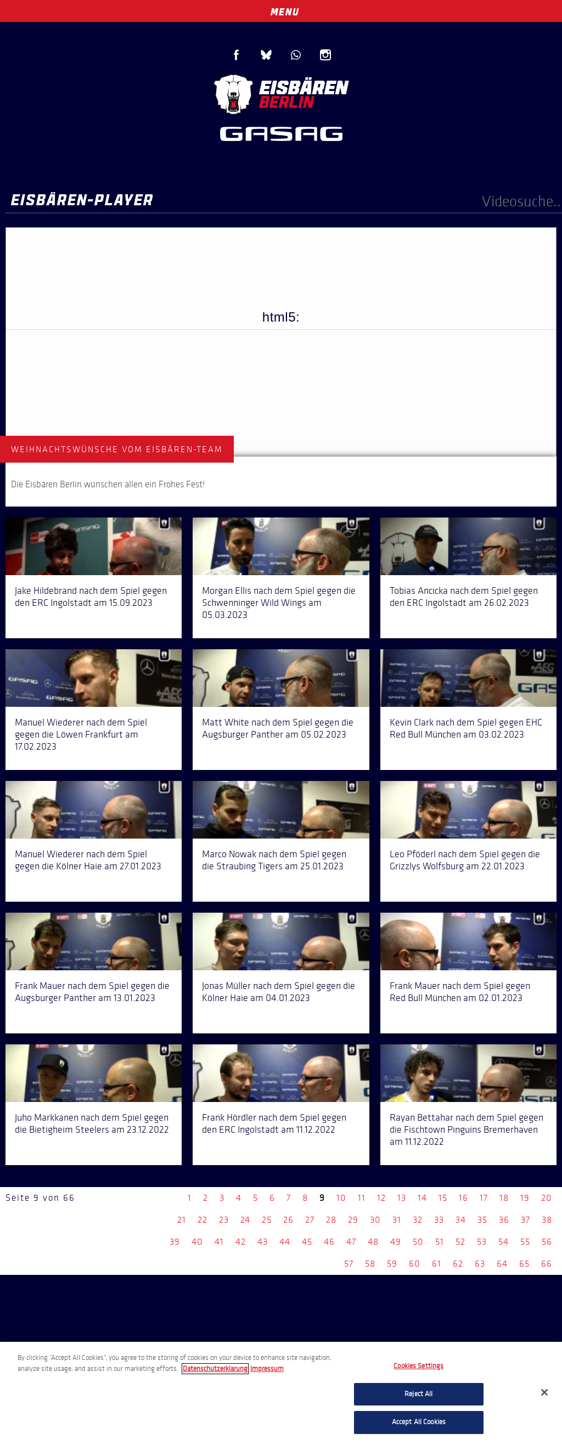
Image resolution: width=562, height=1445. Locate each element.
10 (341, 1198)
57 (348, 1263)
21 (181, 1219)
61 (436, 1263)
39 (175, 1241)
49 (395, 1241)
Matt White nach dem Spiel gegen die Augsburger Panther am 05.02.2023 (277, 728)
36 (504, 1219)
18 (504, 1198)
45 (307, 1241)
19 (525, 1198)
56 (547, 1241)
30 (375, 1219)
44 (284, 1241)
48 (373, 1241)
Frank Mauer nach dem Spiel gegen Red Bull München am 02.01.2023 (460, 992)
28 (331, 1219)
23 (224, 1219)
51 (439, 1241)
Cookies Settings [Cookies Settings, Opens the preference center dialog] (418, 1366)
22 (202, 1219)
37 (525, 1219)
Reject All (418, 1394)
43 (262, 1241)
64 (502, 1263)
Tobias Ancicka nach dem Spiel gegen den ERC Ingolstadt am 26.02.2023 (464, 596)
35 (482, 1219)
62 (458, 1263)
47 (351, 1241)
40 (197, 1241)
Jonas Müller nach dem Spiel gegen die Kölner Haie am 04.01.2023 (278, 992)
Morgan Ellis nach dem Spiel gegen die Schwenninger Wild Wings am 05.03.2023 (279, 602)
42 (240, 1241)
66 (546, 1263)
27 (309, 1219)
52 (460, 1241)
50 (418, 1241)
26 (288, 1219)
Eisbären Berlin (281, 93)
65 (524, 1263)
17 (484, 1198)
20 (546, 1198)
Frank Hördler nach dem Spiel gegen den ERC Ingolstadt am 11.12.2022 (274, 1123)
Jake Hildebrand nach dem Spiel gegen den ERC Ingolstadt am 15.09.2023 (91, 596)
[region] (281, 1393)
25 (267, 1219)
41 (219, 1241)
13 (401, 1198)
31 (396, 1219)
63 (480, 1263)
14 (422, 1198)
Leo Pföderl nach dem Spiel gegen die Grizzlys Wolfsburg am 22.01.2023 (465, 860)
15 (443, 1198)
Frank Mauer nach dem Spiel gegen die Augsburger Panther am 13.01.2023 (92, 992)
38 (547, 1219)
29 (353, 1219)
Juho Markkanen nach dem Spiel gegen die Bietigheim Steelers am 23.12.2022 (92, 1123)
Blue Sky (266, 54)
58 (370, 1263)
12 (381, 1198)
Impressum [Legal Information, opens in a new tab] (267, 1368)
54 (503, 1241)
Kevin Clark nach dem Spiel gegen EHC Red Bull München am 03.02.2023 (466, 728)
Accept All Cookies (419, 1422)
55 (525, 1241)
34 (461, 1219)
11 (362, 1198)
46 (329, 1241)
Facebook (236, 54)
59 (392, 1263)
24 (245, 1219)
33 (439, 1219)
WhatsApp (295, 54)
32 (418, 1219)
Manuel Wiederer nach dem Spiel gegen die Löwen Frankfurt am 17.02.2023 (81, 734)
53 (482, 1241)
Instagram (325, 54)
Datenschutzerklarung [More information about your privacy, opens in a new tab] (215, 1368)
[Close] (544, 1392)
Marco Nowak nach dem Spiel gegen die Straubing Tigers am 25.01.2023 (274, 860)
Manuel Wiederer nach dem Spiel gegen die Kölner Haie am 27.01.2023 (88, 860)
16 (463, 1198)
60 (414, 1263)
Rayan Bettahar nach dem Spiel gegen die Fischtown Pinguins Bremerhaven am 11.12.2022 (466, 1129)
